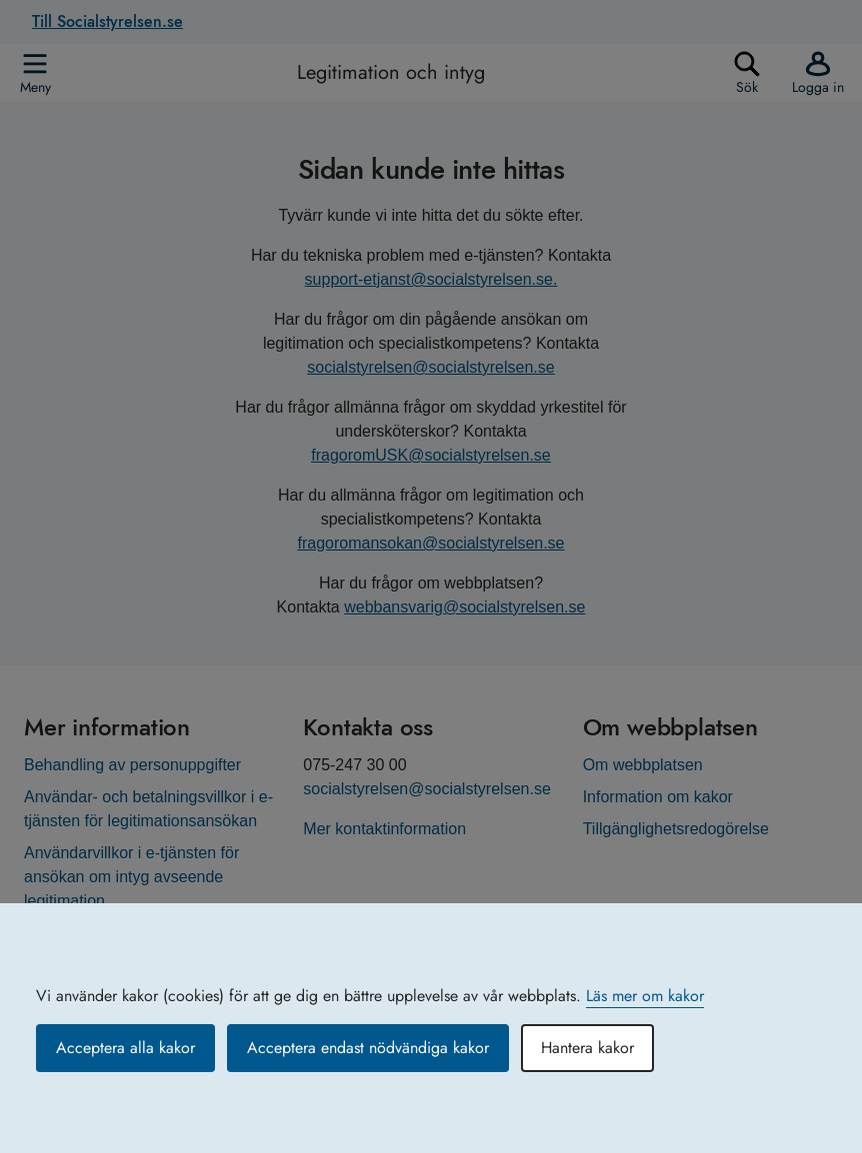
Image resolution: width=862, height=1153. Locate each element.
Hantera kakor (587, 1047)
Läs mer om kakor (645, 995)
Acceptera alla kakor (125, 1047)
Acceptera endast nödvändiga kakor (368, 1047)
